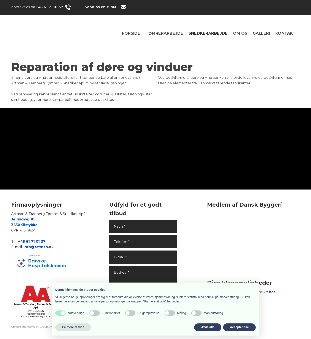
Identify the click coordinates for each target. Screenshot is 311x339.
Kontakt (285, 33)
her (272, 292)
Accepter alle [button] (239, 327)
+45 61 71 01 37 (49, 7)
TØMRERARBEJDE (164, 33)
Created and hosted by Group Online (34, 326)
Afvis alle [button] (207, 327)
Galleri (261, 33)
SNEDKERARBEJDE (208, 33)
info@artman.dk (39, 247)
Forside (131, 33)
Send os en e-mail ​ (102, 7)
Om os (240, 33)
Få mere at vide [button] (73, 327)
